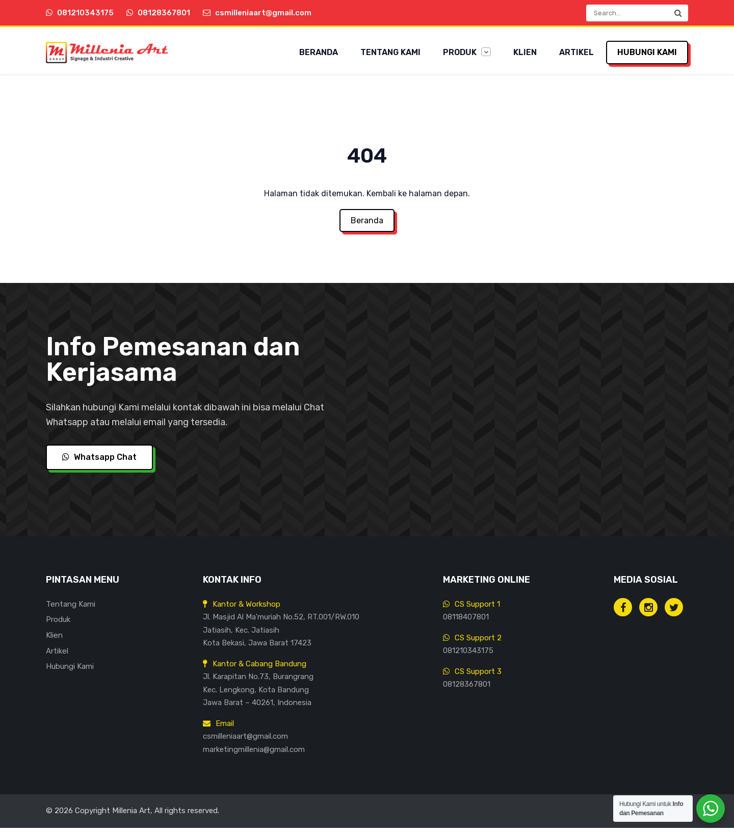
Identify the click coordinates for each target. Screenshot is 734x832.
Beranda (318, 52)
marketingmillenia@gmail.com (254, 753)
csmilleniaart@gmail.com (245, 740)
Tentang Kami (390, 52)
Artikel (576, 52)
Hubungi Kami (647, 52)
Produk (467, 52)
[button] (678, 13)
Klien (525, 52)
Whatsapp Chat (99, 461)
